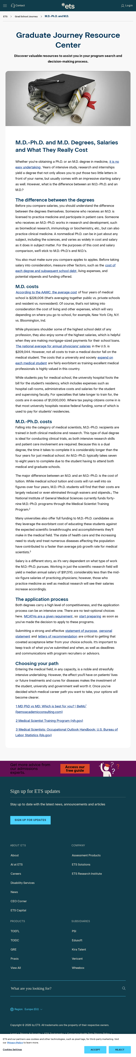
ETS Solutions (81, 864)
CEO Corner (19, 901)
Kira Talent (79, 949)
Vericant (77, 958)
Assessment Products (86, 855)
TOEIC (15, 940)
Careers (16, 873)
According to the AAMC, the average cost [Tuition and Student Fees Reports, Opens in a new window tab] (46, 292)
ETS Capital (18, 910)
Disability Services (23, 883)
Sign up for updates (30, 820)
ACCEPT (95, 1049)
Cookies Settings (12, 1049)
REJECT (119, 1049)
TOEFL (15, 931)
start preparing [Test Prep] (90, 616)
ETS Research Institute (87, 873)
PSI (74, 931)
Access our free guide (75, 769)
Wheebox (78, 968)
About (15, 855)
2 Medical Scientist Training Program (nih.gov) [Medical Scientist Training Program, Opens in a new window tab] (49, 721)
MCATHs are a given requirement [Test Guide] (48, 616)
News (14, 892)
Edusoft (77, 940)
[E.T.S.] (68, 5)
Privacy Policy (15, 1042)
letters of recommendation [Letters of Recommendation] (57, 636)
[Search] (124, 988)
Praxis (15, 958)
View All (16, 968)
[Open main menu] (5, 6)
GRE (13, 949)
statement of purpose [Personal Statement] (81, 631)
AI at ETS (17, 864)
